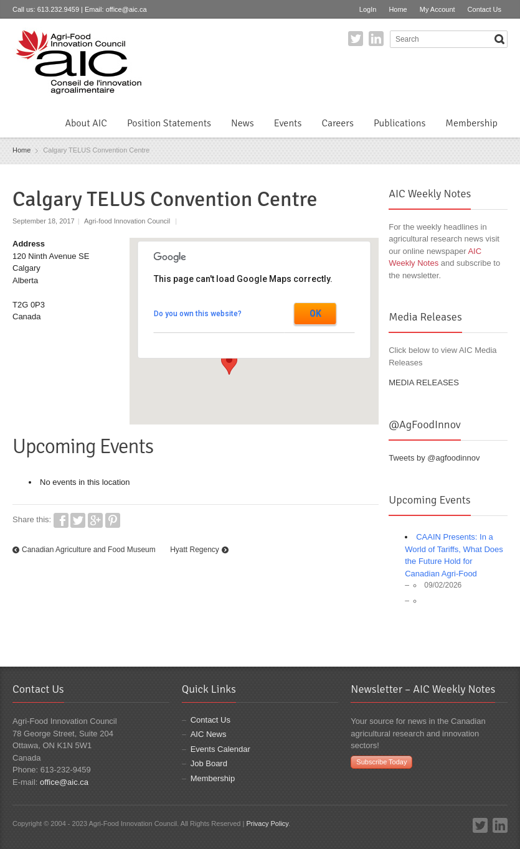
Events (288, 123)
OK (315, 314)
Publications (399, 123)
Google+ (95, 520)
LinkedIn (376, 38)
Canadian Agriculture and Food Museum (89, 549)
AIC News (209, 734)
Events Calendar (220, 749)
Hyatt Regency (194, 549)
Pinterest (112, 520)
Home (398, 9)
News (242, 123)
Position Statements (169, 123)
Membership (471, 123)
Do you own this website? (198, 313)
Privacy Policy (267, 823)
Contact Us (484, 9)
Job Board (209, 763)
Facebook (61, 520)
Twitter (355, 38)
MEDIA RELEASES (424, 382)
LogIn (368, 9)
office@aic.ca (126, 9)
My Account (437, 9)
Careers (337, 123)
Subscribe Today (381, 762)
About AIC (86, 123)
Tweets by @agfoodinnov (434, 457)
